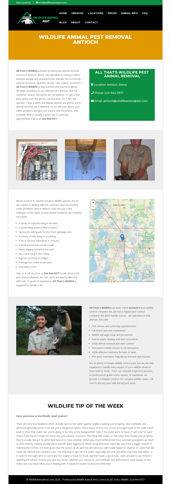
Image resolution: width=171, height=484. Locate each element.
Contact (91, 22)
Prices (112, 13)
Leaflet (122, 281)
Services (77, 13)
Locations (95, 13)
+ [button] (93, 203)
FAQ (145, 13)
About (75, 22)
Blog (63, 22)
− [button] (93, 207)
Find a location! (23, 2)
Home (63, 13)
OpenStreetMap (137, 281)
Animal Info (129, 13)
